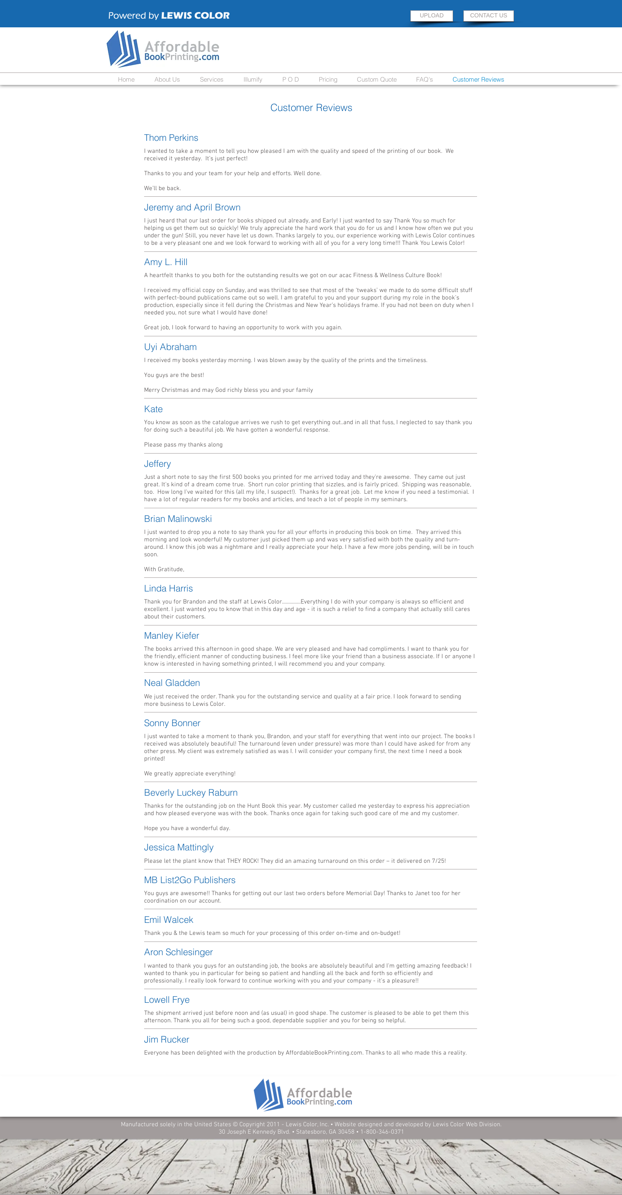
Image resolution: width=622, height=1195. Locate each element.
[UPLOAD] (431, 16)
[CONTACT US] (488, 16)
